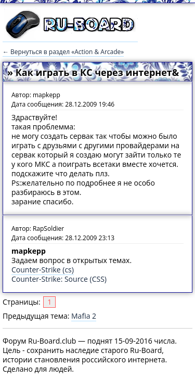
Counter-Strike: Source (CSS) (59, 279)
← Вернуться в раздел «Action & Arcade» (63, 51)
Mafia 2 (83, 316)
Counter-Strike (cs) (42, 270)
